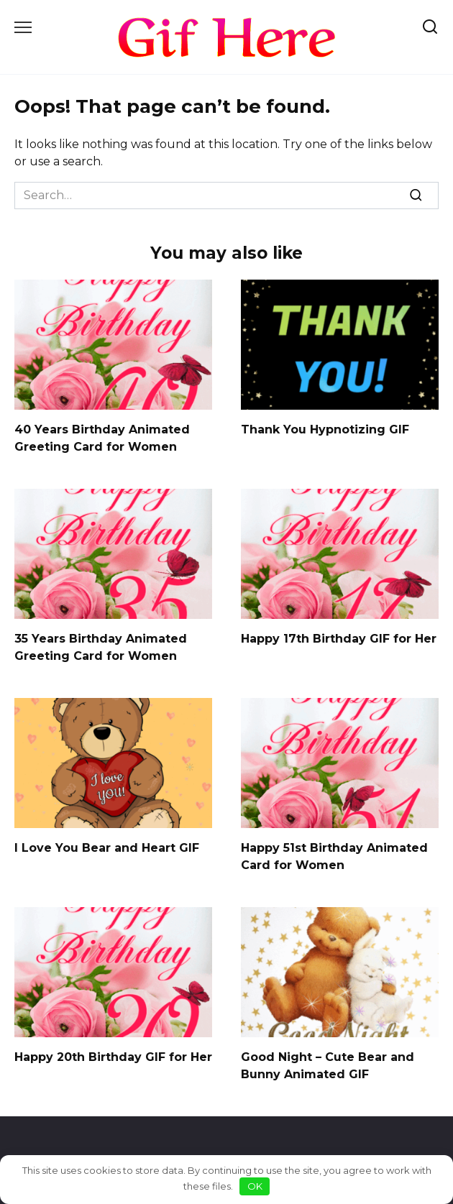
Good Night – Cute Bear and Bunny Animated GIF (327, 1065)
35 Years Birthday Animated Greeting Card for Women (100, 647)
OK (254, 1186)
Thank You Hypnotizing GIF (325, 429)
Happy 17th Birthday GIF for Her (338, 638)
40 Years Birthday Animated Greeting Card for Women (102, 438)
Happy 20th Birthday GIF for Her (113, 1057)
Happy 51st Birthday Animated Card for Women (334, 856)
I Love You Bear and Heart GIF (106, 848)
